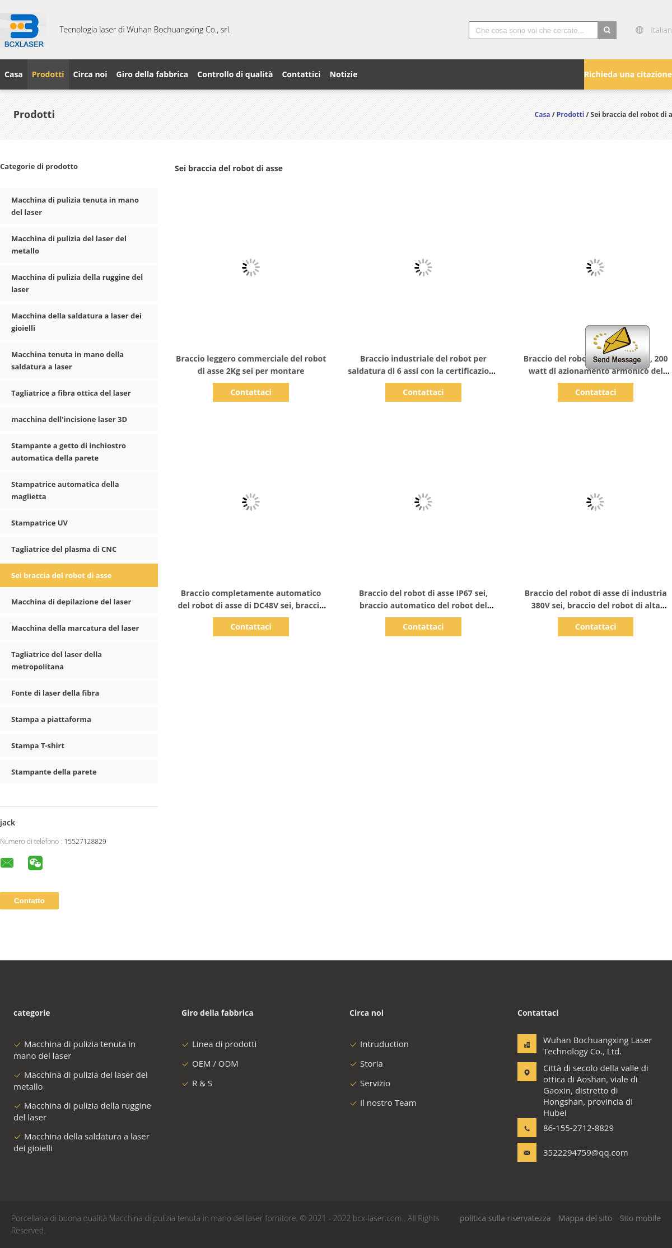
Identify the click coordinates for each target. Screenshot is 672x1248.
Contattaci (250, 392)
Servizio (369, 1083)
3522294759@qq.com (578, 1152)
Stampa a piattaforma (51, 719)
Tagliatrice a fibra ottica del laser (71, 393)
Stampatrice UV (39, 523)
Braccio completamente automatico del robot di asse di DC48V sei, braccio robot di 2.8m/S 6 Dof (251, 605)
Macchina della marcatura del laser (75, 628)
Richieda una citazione (628, 74)
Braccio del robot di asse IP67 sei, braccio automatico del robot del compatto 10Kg (423, 605)
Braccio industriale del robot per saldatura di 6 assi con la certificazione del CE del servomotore (423, 370)
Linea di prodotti (218, 1043)
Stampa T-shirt (37, 745)
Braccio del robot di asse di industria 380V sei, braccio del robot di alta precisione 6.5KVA (596, 605)
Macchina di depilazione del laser (71, 602)
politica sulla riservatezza (505, 1218)
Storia (366, 1063)
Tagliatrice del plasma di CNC (63, 549)
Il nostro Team (383, 1102)
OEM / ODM (210, 1063)
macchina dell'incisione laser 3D (69, 419)
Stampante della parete (54, 772)
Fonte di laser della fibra (55, 693)
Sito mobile (640, 1218)
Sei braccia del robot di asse (61, 575)
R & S (196, 1083)
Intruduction (379, 1043)
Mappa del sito (585, 1218)
